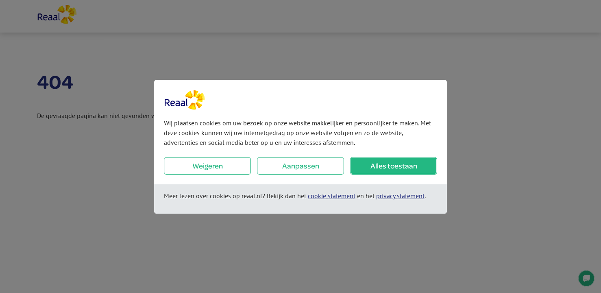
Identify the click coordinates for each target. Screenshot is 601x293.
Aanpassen (300, 166)
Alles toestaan (393, 166)
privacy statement (400, 196)
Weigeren (207, 166)
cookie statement (331, 196)
